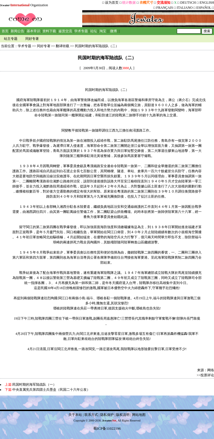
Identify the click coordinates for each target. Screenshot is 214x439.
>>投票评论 (205, 375)
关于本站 (75, 415)
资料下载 (49, 31)
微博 (113, 31)
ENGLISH (207, 3)
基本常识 (33, 31)
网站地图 (139, 415)
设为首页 (112, 3)
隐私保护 (107, 415)
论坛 (93, 31)
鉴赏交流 (65, 31)
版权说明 (123, 415)
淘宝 (102, 31)
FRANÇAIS (164, 8)
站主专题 (10, 39)
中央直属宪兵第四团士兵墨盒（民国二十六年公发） (51, 390)
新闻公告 (17, 31)
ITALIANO (185, 8)
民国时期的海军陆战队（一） (34, 384)
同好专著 (32, 39)
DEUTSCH (188, 3)
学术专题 (81, 31)
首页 (5, 31)
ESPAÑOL (203, 8)
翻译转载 (62, 46)
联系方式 (91, 415)
